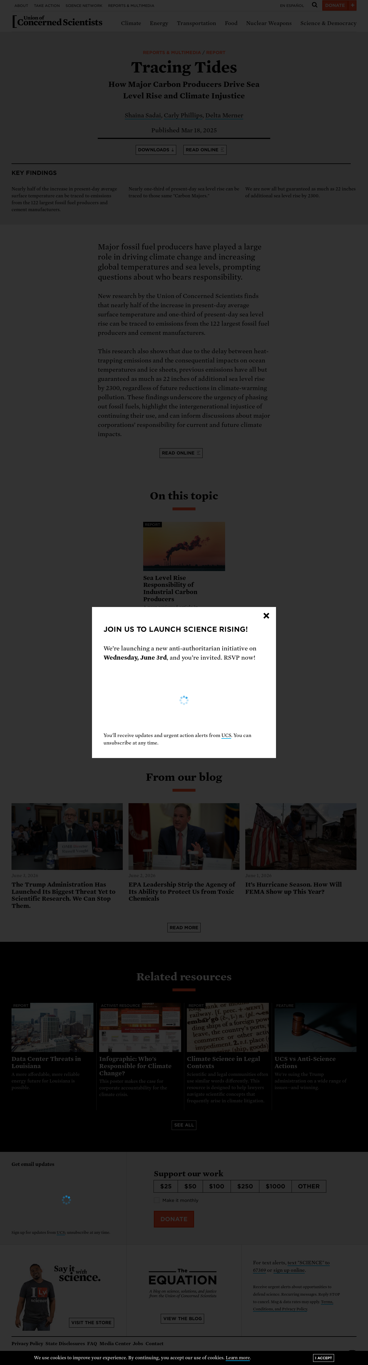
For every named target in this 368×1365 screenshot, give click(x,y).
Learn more (238, 1357)
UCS (226, 735)
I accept (323, 1358)
